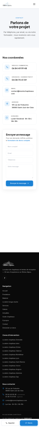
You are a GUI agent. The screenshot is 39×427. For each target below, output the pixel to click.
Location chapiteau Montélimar (12, 354)
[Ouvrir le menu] (34, 4)
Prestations (6, 294)
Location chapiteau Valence (12, 351)
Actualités (5, 313)
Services (5, 305)
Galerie (4, 309)
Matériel (5, 298)
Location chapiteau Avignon (11, 369)
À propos (5, 320)
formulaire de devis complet (19, 140)
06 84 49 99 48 (15, 394)
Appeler (10, 423)
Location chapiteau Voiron (11, 366)
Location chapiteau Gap (10, 377)
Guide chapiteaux (8, 317)
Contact (5, 324)
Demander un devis (9, 328)
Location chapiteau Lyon (10, 358)
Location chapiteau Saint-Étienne (13, 362)
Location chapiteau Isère (10, 343)
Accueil (4, 291)
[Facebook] (4, 278)
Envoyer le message (19, 183)
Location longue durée (10, 302)
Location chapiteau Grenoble (12, 340)
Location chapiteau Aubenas (12, 373)
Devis (28, 423)
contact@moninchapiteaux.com (16, 400)
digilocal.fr (28, 418)
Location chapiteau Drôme (11, 347)
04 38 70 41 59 (14, 396)
